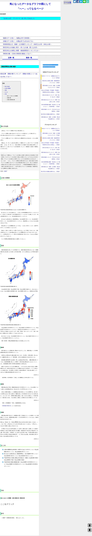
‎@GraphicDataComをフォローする (50, 64)
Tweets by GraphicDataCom (49, 66)
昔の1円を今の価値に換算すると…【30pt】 (50, 171)
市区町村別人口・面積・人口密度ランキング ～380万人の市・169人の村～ (26, 44)
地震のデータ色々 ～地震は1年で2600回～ (15, 38)
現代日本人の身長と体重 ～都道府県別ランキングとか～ (20, 50)
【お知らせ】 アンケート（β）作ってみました (17, 18)
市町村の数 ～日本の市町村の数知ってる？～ (16, 53)
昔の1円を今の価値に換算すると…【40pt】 (50, 114)
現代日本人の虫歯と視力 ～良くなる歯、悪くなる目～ (19, 47)
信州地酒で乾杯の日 (6, 405)
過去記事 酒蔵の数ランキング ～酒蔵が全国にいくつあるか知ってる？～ (18, 75)
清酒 (6, 90)
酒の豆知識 (7, 86)
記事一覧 (11, 57)
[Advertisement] (30, 28)
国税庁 (5, 171)
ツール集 (67, 2)
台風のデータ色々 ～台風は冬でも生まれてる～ (17, 41)
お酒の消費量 (8, 88)
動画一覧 (29, 57)
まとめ (6, 92)
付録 (6, 94)
